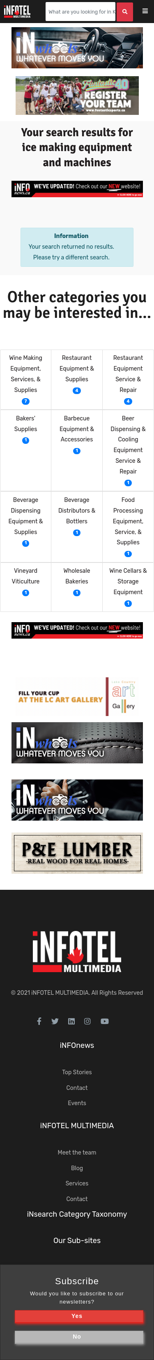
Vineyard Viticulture (26, 576)
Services (77, 1183)
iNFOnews (77, 1045)
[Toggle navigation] (150, 11)
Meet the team (77, 1152)
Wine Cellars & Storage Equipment (128, 581)
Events (77, 1103)
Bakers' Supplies (25, 424)
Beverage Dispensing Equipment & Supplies (25, 516)
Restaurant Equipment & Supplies (77, 369)
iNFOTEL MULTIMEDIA (60, 992)
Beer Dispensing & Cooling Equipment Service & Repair (127, 445)
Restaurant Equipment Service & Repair (128, 374)
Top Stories (77, 1072)
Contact (76, 1088)
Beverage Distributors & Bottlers (76, 511)
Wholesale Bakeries (76, 576)
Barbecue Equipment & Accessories (77, 429)
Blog (77, 1168)
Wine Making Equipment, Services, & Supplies (25, 374)
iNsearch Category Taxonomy (77, 1214)
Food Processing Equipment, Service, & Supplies (128, 521)
